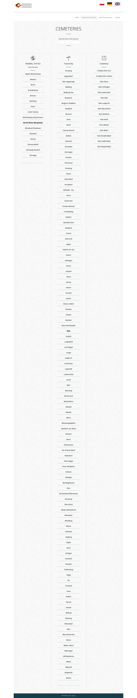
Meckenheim (68, 401)
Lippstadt (68, 369)
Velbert (68, 596)
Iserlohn (68, 293)
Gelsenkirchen (68, 222)
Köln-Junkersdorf (104, 92)
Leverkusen (68, 363)
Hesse (33, 106)
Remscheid (69, 504)
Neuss (68, 439)
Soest (68, 548)
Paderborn (68, 455)
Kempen (68, 309)
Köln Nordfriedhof (104, 136)
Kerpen (68, 315)
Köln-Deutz (104, 81)
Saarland (33, 133)
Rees (68, 488)
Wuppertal (68, 672)
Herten (68, 282)
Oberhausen (68, 445)
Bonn (68, 119)
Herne (68, 277)
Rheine (68, 526)
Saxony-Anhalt (33, 144)
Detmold (68, 141)
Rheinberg (68, 521)
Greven (68, 233)
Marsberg (68, 390)
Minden (68, 412)
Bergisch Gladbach (69, 103)
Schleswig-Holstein (33, 150)
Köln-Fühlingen (104, 87)
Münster (68, 434)
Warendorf (68, 624)
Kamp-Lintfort (68, 304)
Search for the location (89, 17)
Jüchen (68, 298)
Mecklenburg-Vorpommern (33, 117)
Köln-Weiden (104, 125)
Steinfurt (68, 564)
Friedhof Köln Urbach (104, 76)
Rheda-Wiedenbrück (68, 510)
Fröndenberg (68, 211)
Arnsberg (68, 71)
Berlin (33, 85)
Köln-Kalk (104, 98)
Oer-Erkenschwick (68, 450)
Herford (68, 271)
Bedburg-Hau (68, 92)
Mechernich (68, 396)
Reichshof (68, 499)
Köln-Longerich (104, 103)
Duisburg (68, 168)
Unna (68, 591)
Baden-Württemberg (33, 74)
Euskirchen (69, 201)
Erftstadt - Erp (68, 190)
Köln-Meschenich (104, 108)
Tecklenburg (68, 569)
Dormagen (68, 152)
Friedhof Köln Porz (104, 71)
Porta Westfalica (68, 466)
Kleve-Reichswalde (68, 325)
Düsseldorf (69, 179)
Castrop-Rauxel (68, 130)
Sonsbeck (68, 558)
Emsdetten (68, 184)
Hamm (68, 255)
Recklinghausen (68, 483)
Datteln (68, 136)
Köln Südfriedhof (104, 141)
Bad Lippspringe (68, 81)
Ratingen (68, 477)
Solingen (68, 553)
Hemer (68, 266)
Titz (68, 580)
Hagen (68, 244)
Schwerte (68, 531)
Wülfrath (68, 667)
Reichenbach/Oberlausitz (68, 493)
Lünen (68, 380)
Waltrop (69, 613)
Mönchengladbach (68, 423)
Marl (68, 385)
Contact (117, 17)
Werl (68, 629)
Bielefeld (68, 108)
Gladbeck (68, 228)
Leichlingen (68, 347)
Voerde (68, 607)
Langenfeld (68, 342)
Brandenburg (33, 90)
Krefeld (68, 336)
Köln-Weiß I (104, 130)
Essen (68, 195)
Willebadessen (68, 656)
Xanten (68, 678)
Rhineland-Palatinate (33, 128)
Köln (68, 331)
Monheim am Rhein (68, 428)
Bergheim (68, 98)
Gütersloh (68, 239)
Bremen (33, 95)
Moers (68, 418)
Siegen (68, 542)
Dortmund (68, 163)
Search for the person (105, 17)
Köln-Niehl (104, 119)
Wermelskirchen (69, 634)
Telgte (68, 575)
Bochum (68, 114)
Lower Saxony (33, 112)
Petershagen (68, 461)
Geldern (68, 217)
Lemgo (68, 352)
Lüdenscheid (68, 374)
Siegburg (68, 537)
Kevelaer (68, 320)
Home (77, 17)
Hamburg (32, 101)
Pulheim (68, 472)
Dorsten (68, 157)
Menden (69, 407)
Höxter (68, 287)
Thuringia (33, 155)
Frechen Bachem (68, 206)
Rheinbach (68, 515)
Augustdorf (68, 76)
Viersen (68, 602)
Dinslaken (68, 146)
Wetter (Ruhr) (68, 645)
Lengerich (68, 358)
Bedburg (68, 87)
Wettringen (68, 651)
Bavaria (33, 79)
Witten (68, 662)
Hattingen (68, 260)
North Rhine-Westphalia (33, 123)
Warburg (68, 618)
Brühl (69, 125)
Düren (68, 174)
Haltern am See (68, 249)
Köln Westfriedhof (104, 146)
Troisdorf (68, 586)
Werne (68, 640)
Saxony (33, 139)
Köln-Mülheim (104, 114)
